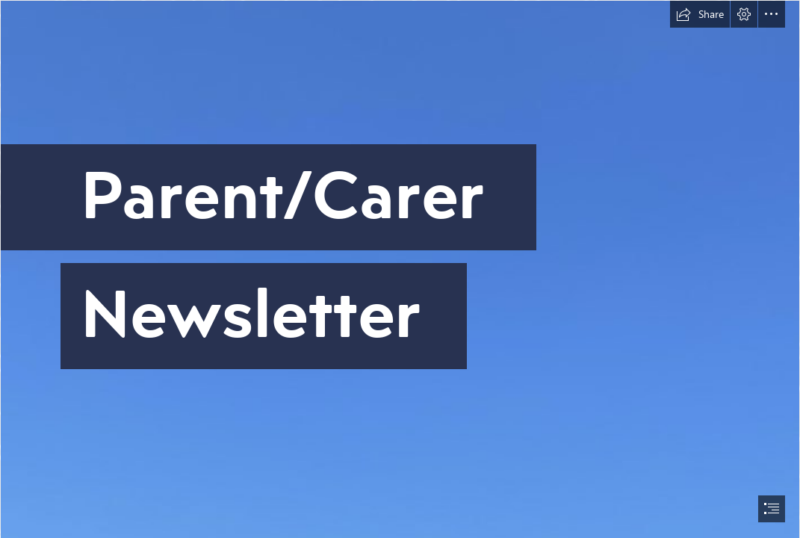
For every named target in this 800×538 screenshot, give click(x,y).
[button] (700, 14)
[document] (400, 269)
